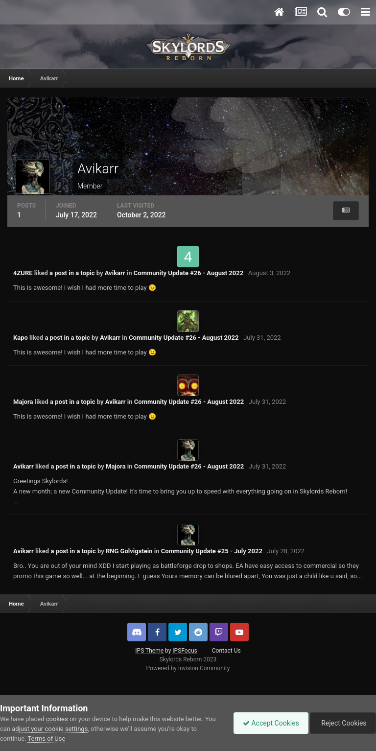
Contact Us (226, 650)
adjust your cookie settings (50, 728)
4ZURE (23, 273)
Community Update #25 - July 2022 (211, 551)
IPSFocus (184, 650)
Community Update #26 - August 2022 (188, 273)
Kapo (20, 337)
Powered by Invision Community (188, 668)
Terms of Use (46, 738)
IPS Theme (149, 650)
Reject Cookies (342, 723)
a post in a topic (71, 273)
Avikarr (115, 273)
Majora (23, 401)
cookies (57, 719)
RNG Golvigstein (129, 551)
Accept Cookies (268, 723)
